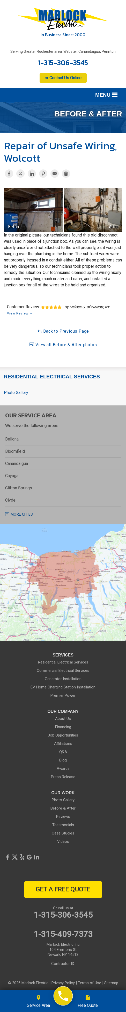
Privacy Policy (63, 983)
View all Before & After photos (63, 344)
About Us (63, 718)
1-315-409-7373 (63, 934)
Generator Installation (63, 678)
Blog (63, 760)
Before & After (63, 808)
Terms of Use (89, 983)
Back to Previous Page (63, 331)
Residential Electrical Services (52, 376)
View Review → (20, 313)
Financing (63, 727)
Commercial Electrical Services (63, 670)
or (63, 77)
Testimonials (63, 825)
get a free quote (63, 889)
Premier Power (63, 695)
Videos (63, 841)
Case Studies (63, 833)
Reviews (63, 816)
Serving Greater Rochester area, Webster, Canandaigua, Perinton (63, 51)
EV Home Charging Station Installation (63, 687)
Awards (63, 768)
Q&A (63, 752)
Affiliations (63, 743)
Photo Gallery (16, 392)
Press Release (63, 776)
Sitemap (111, 983)
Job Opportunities (63, 735)
